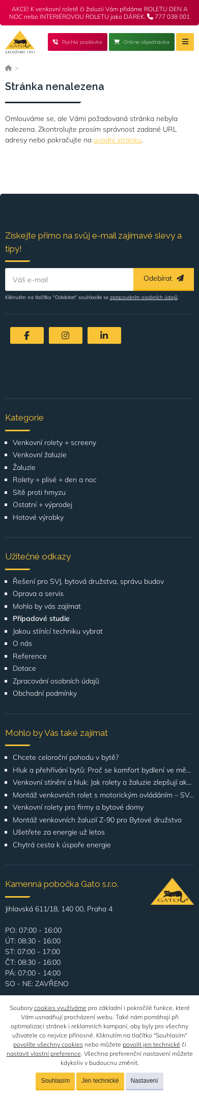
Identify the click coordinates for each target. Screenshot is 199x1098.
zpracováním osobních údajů (144, 297)
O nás (22, 643)
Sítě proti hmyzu (39, 492)
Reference (30, 656)
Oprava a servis (38, 593)
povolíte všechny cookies (48, 1044)
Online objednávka (141, 42)
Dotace (24, 668)
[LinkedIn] (104, 335)
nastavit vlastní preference (44, 1053)
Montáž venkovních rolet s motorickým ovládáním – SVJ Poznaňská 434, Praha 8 (103, 795)
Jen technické (100, 1080)
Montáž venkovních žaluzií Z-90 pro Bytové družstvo (97, 820)
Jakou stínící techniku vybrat (58, 631)
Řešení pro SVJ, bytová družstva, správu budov (88, 581)
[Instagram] (65, 335)
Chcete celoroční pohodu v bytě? (66, 757)
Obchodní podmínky (45, 693)
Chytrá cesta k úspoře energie (62, 845)
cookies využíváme (60, 1008)
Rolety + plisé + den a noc (55, 480)
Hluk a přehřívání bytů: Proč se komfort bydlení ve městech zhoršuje (103, 770)
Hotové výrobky (38, 517)
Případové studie (41, 618)
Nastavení (144, 1080)
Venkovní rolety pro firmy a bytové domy (78, 807)
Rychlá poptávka (77, 42)
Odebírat (164, 278)
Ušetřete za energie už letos (59, 832)
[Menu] (185, 42)
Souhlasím (55, 1080)
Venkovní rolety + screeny (54, 442)
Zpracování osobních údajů (56, 681)
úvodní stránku (117, 139)
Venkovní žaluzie (40, 455)
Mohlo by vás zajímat (47, 606)
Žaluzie (24, 467)
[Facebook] (27, 335)
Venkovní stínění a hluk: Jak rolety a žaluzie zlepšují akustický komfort (103, 782)
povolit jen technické (151, 1044)
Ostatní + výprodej (42, 504)
